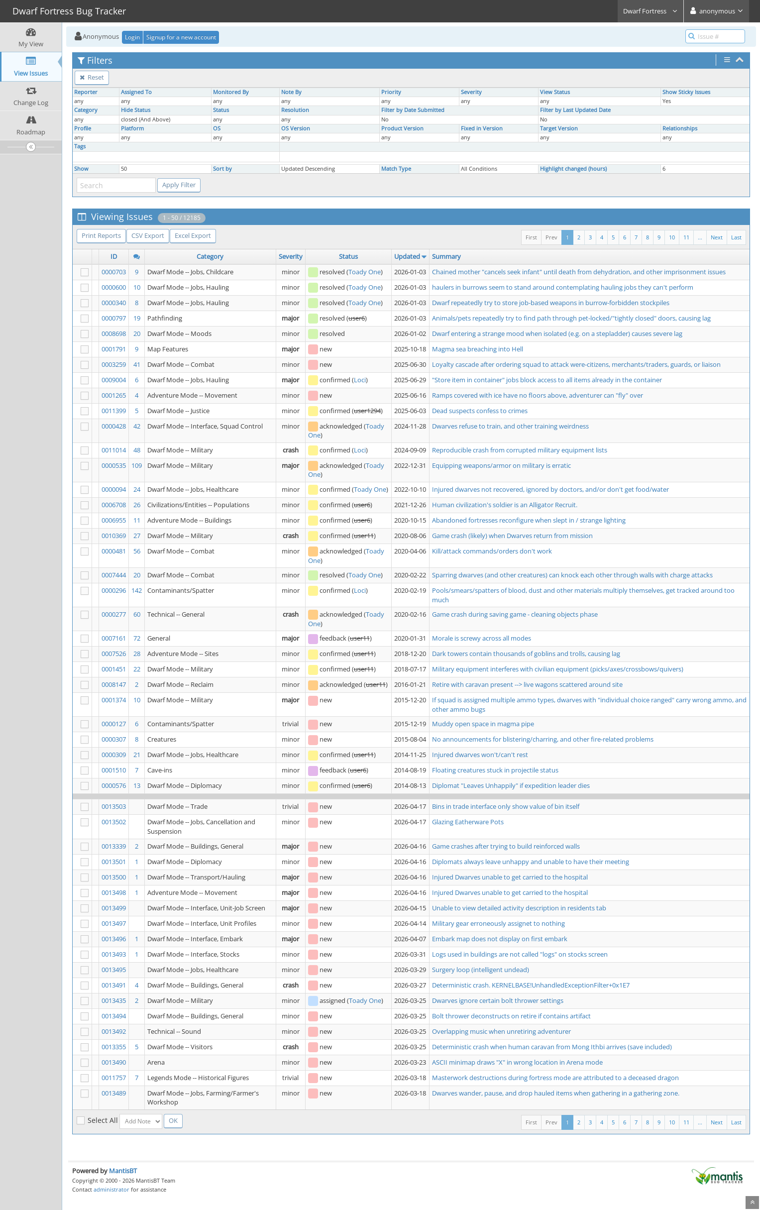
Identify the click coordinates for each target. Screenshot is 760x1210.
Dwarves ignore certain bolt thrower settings (497, 1000)
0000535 (114, 465)
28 (136, 653)
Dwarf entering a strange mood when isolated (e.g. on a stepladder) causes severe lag (557, 333)
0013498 (114, 892)
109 (136, 465)
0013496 (114, 938)
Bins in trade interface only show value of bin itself (505, 806)
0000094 (114, 489)
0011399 (114, 410)
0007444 (114, 574)
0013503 (114, 806)
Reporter (86, 92)
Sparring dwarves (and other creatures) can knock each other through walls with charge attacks (572, 574)
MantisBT (123, 1170)
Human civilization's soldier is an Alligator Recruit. (504, 504)
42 (136, 426)
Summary (446, 256)
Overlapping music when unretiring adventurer (501, 1031)
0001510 (114, 770)
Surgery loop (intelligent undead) (480, 969)
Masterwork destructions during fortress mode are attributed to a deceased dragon (555, 1077)
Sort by (222, 168)
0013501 (114, 861)
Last (736, 237)
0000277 (114, 614)
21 (136, 754)
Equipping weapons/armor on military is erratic (501, 465)
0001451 (114, 668)
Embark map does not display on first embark (499, 938)
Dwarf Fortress (650, 10)
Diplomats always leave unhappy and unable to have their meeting (530, 861)
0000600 (114, 287)
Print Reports (101, 235)
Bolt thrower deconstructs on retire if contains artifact (511, 1015)
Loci (360, 379)
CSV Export (147, 235)
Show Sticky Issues (686, 92)
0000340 (114, 302)
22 (136, 668)
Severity (471, 92)
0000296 (114, 590)
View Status (555, 92)
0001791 (114, 348)
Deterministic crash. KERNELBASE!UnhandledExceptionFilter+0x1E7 (531, 985)
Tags (80, 146)
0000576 (114, 785)
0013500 (114, 877)
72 (136, 638)
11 (686, 237)
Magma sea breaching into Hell (477, 348)
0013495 (114, 969)
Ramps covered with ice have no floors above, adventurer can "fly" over (537, 395)
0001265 (114, 395)
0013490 (114, 1062)
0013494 (114, 1015)
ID (113, 256)
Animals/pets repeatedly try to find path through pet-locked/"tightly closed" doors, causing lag (571, 318)
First (531, 237)
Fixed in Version (482, 128)
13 (136, 785)
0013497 (114, 923)
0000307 (114, 739)
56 (136, 551)
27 (136, 535)
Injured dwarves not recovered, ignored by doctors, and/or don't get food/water (550, 489)
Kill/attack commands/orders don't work (492, 551)
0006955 (114, 520)
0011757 (114, 1077)
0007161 (114, 638)
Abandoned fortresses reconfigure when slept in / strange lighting (529, 520)
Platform (132, 128)
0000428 (114, 426)
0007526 (114, 653)
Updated (407, 256)
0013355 (114, 1046)
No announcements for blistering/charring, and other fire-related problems (542, 739)
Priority (391, 92)
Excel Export (193, 235)
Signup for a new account (181, 37)
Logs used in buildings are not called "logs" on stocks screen (520, 954)
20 (136, 333)
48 (136, 449)
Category (86, 110)
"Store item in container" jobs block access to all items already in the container (547, 379)
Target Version (559, 128)
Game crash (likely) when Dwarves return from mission (512, 535)
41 (136, 364)
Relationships (679, 128)
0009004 (114, 379)
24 (136, 489)
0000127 (114, 723)
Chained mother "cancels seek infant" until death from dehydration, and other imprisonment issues (579, 271)
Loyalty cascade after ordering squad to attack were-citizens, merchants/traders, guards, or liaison (576, 364)
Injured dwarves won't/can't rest (480, 754)
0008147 (114, 684)
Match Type (396, 168)
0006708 (114, 504)
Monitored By (231, 92)
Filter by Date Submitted (412, 110)
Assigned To (136, 92)
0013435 (114, 1000)
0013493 (114, 954)
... (700, 237)
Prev (551, 237)
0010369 (114, 535)
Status (221, 110)
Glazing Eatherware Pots (468, 821)
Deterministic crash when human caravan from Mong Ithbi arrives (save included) (552, 1046)
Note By (291, 92)
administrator (111, 1189)
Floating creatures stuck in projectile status (495, 770)
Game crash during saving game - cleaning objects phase (515, 614)
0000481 (114, 551)
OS (216, 128)
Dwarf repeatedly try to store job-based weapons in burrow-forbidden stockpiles (550, 302)
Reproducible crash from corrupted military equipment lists (519, 449)
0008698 (114, 333)
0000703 (114, 271)
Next (717, 237)
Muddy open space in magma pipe (483, 723)
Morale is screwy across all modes (481, 638)
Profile (82, 128)
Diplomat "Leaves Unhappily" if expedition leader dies (511, 785)
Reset (92, 77)
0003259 (114, 364)
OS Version (295, 128)
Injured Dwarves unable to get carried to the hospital (510, 877)
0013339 (114, 846)
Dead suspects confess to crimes (480, 410)
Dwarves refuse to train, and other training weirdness (510, 426)
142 (136, 590)
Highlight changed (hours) (573, 168)
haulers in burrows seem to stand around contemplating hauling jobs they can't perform (562, 287)
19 (136, 318)
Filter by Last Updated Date (575, 110)
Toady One (364, 271)
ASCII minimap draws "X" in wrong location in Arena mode (517, 1062)
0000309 (114, 754)
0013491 (114, 985)
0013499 (114, 907)
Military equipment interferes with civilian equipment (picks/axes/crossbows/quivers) (557, 668)
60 (136, 614)
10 (672, 237)
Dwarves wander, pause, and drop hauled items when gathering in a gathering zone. (555, 1093)
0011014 (114, 449)
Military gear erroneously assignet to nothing (498, 923)
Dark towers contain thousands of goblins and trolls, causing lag (526, 653)
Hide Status (135, 110)
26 (136, 504)
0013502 (114, 821)
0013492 (114, 1031)
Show (81, 168)
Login (132, 37)
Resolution (295, 110)
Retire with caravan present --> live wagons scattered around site (527, 684)
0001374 (114, 699)
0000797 (114, 318)
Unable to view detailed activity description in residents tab (519, 907)
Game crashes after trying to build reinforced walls (506, 846)
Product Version (402, 128)
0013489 (114, 1093)
